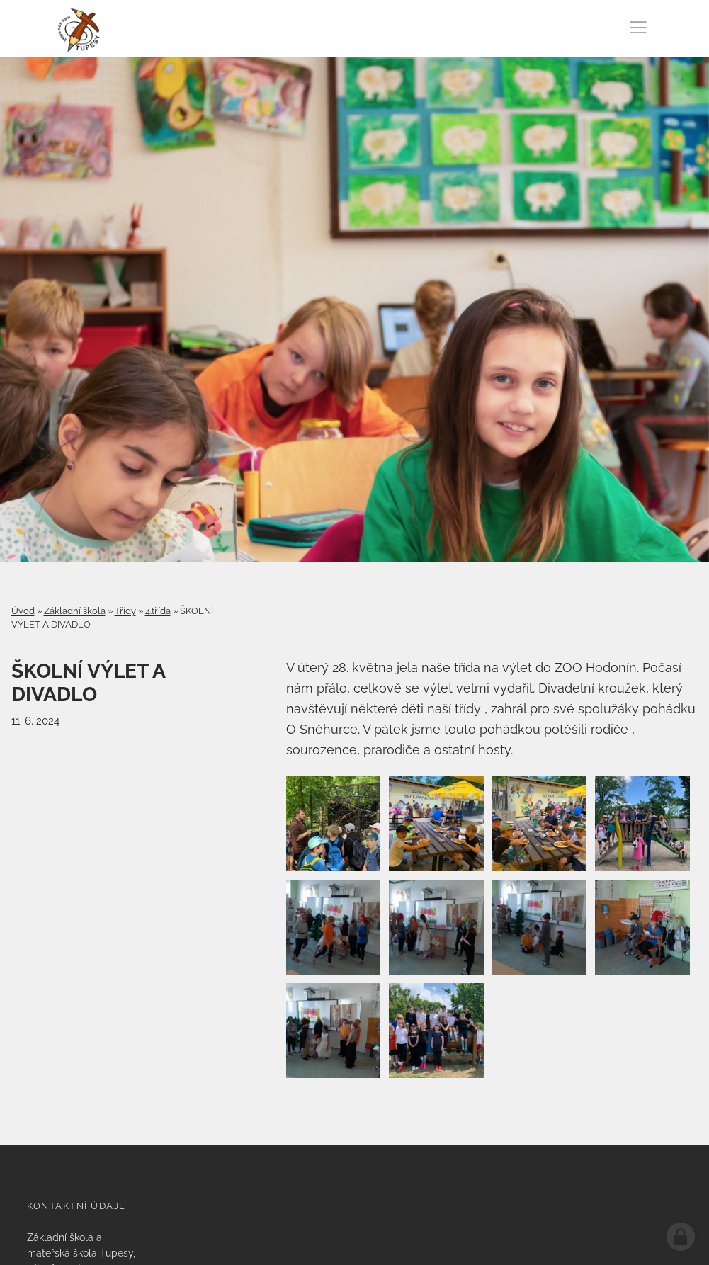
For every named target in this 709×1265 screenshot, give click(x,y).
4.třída (158, 611)
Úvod (23, 611)
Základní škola (75, 611)
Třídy (125, 611)
